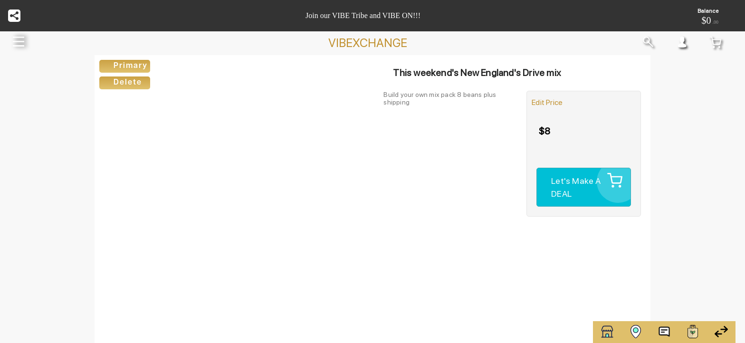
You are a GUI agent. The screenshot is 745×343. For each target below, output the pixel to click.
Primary (131, 66)
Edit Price (547, 102)
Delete (128, 82)
